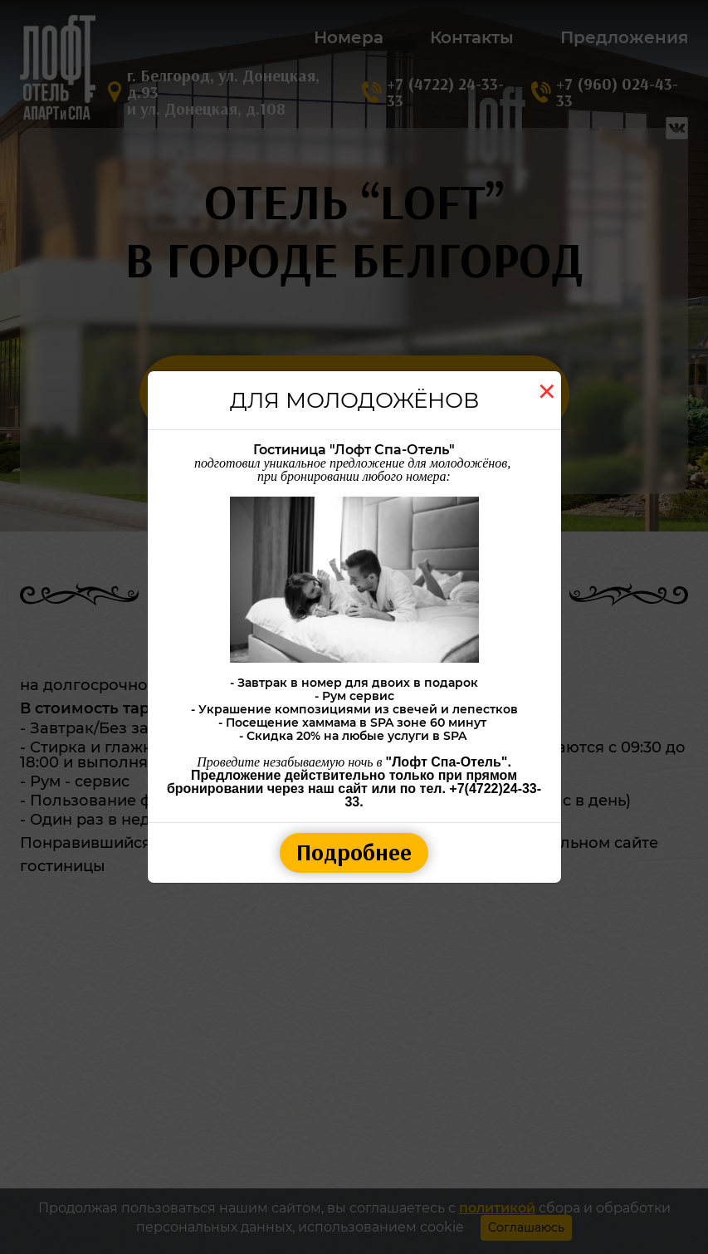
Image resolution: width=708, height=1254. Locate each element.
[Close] (547, 391)
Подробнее (354, 852)
